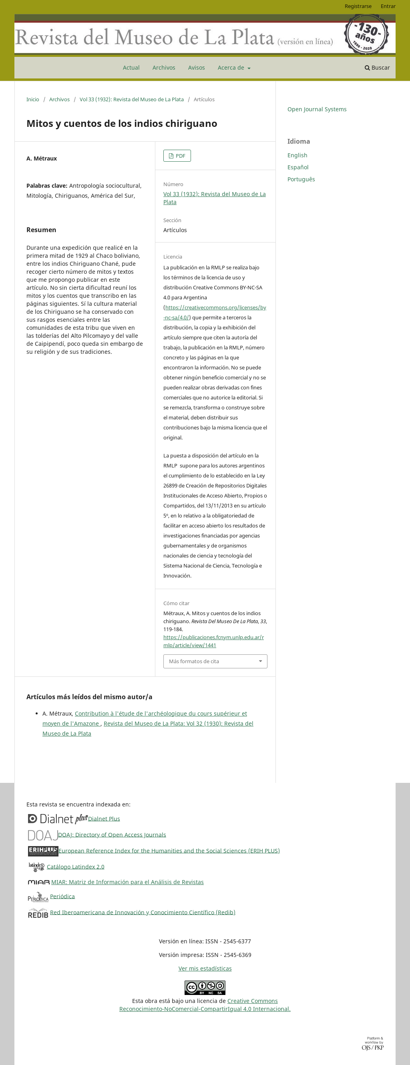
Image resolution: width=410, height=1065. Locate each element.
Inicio (32, 99)
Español (298, 167)
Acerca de (232, 67)
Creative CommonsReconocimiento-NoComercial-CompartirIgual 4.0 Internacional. (205, 1005)
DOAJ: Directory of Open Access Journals (112, 834)
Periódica (62, 896)
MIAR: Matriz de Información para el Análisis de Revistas (127, 882)
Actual (131, 67)
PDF (180, 155)
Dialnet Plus (104, 818)
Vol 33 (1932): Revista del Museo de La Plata (132, 99)
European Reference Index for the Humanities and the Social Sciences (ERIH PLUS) (169, 850)
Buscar (377, 67)
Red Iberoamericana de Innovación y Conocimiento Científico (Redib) (142, 912)
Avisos (196, 67)
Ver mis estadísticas (205, 968)
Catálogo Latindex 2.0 (76, 866)
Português (301, 179)
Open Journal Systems (317, 109)
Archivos (164, 67)
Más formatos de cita (194, 661)
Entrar (388, 6)
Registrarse (358, 6)
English (297, 155)
